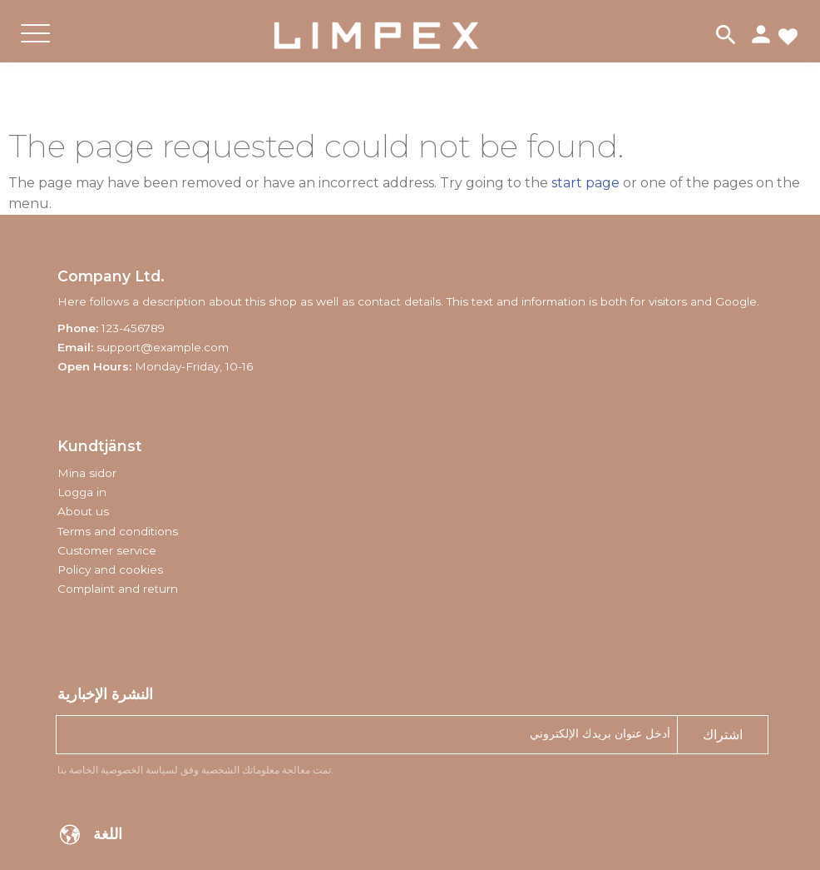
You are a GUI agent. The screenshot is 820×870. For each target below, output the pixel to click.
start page (585, 183)
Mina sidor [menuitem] (86, 473)
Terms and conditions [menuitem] (117, 531)
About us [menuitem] (83, 511)
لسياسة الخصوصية (139, 769)
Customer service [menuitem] (106, 550)
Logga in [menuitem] (81, 492)
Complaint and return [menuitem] (117, 588)
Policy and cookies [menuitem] (110, 569)
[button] (35, 47)
